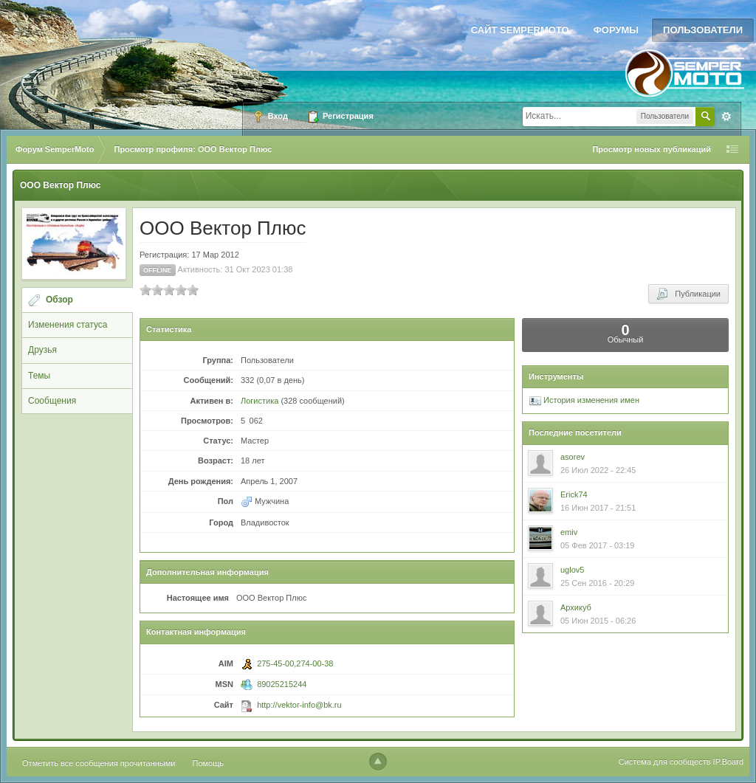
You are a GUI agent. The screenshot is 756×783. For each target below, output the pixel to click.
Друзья (42, 350)
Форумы (616, 29)
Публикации (688, 294)
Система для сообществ (665, 761)
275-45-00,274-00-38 (295, 663)
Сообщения (52, 401)
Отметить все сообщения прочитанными (98, 763)
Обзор (59, 299)
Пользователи (703, 29)
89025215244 (281, 684)
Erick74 (574, 494)
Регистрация (340, 117)
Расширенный (726, 116)
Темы (39, 375)
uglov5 (572, 569)
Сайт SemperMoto (520, 29)
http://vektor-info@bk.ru (299, 704)
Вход (270, 117)
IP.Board (728, 761)
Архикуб (575, 607)
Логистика (259, 400)
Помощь (208, 763)
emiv (568, 532)
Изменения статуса (67, 325)
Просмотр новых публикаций (651, 149)
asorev (572, 456)
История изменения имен (584, 400)
